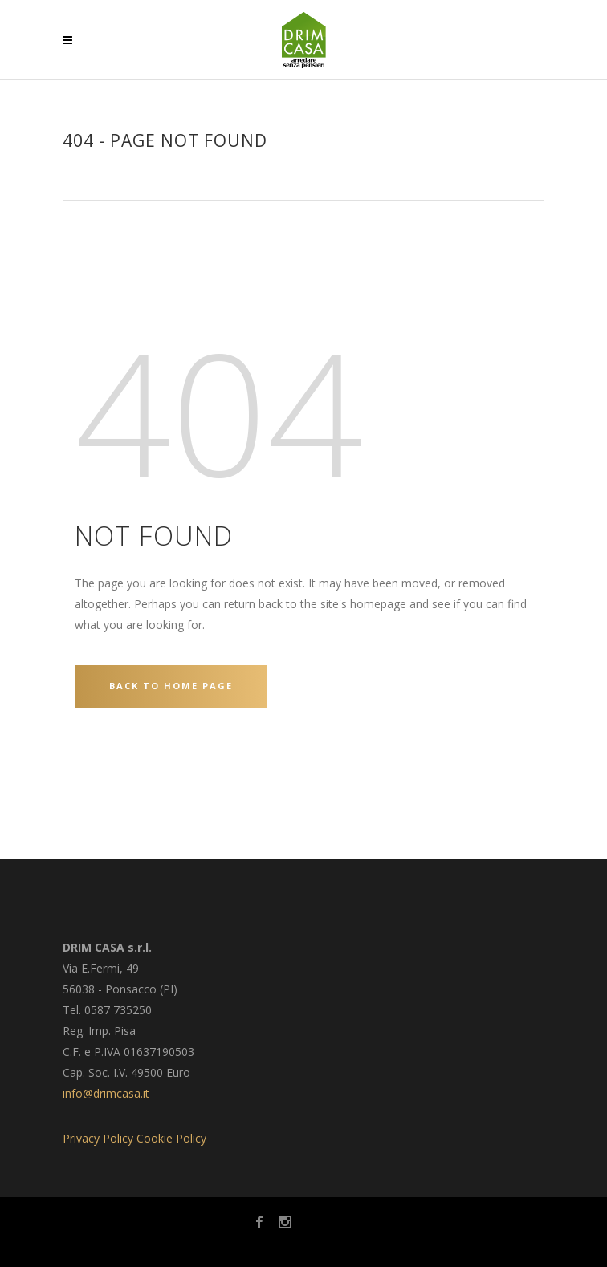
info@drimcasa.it (106, 1093)
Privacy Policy (98, 1138)
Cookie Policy (171, 1138)
